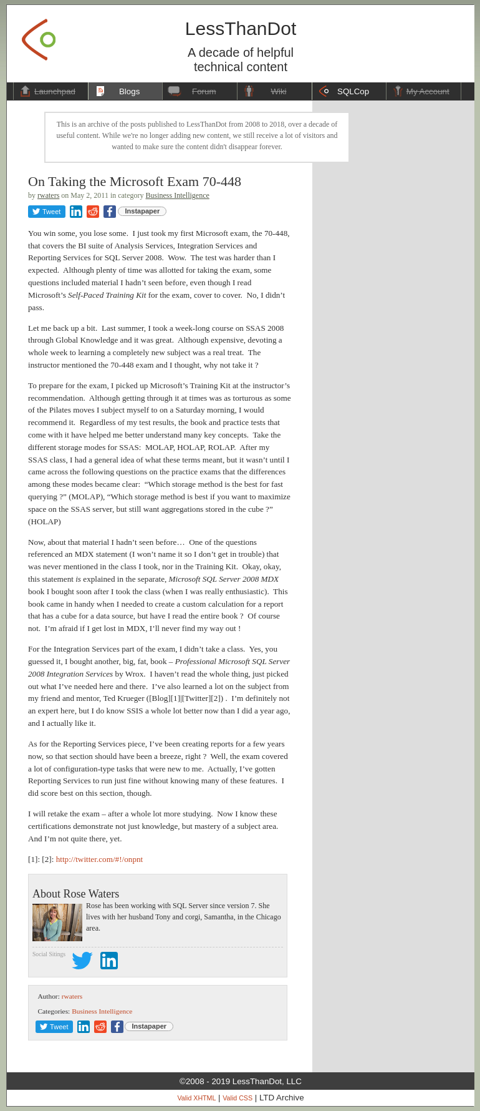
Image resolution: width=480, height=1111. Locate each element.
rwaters (48, 195)
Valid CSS (237, 1098)
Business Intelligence (177, 195)
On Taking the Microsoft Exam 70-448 (134, 181)
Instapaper (142, 211)
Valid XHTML (196, 1098)
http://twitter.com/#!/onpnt (99, 859)
